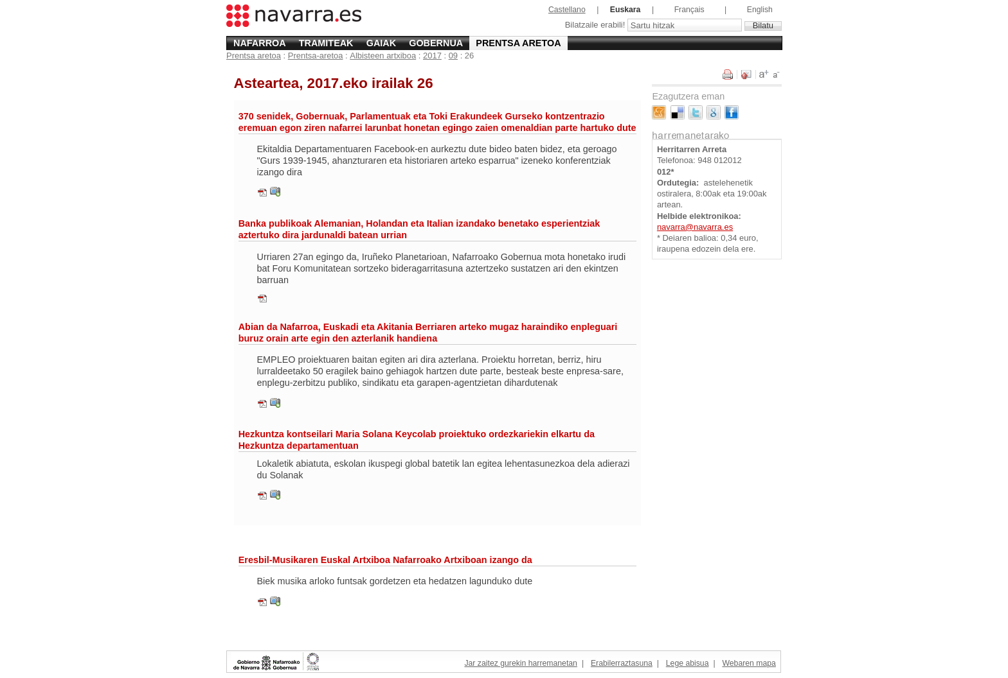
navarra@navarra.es (695, 227)
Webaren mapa (748, 663)
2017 (432, 55)
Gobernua (436, 43)
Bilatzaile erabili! (596, 25)
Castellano (567, 9)
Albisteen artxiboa (383, 55)
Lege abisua (687, 663)
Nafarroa (259, 43)
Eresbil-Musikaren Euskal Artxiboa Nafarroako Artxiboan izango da (385, 560)
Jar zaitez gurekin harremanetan (520, 663)
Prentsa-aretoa (315, 55)
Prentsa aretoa (518, 43)
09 (453, 55)
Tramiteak (326, 43)
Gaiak (381, 43)
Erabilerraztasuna (621, 663)
